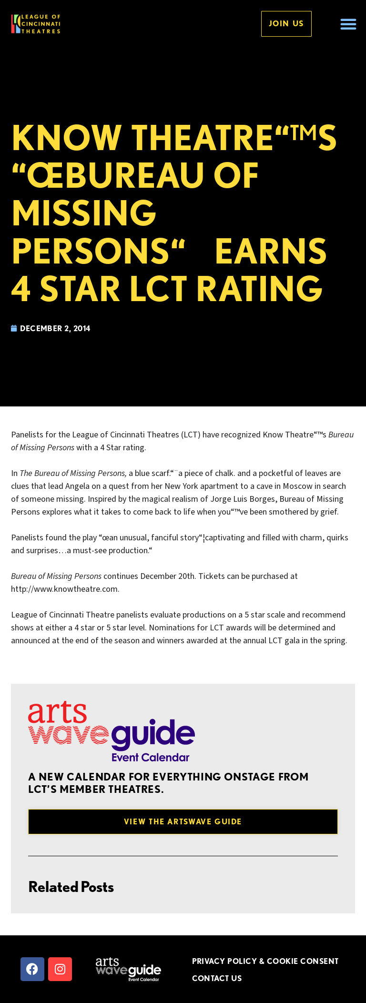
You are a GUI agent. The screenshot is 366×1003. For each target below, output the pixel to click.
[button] (348, 24)
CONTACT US (217, 978)
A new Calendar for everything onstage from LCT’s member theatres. (168, 782)
